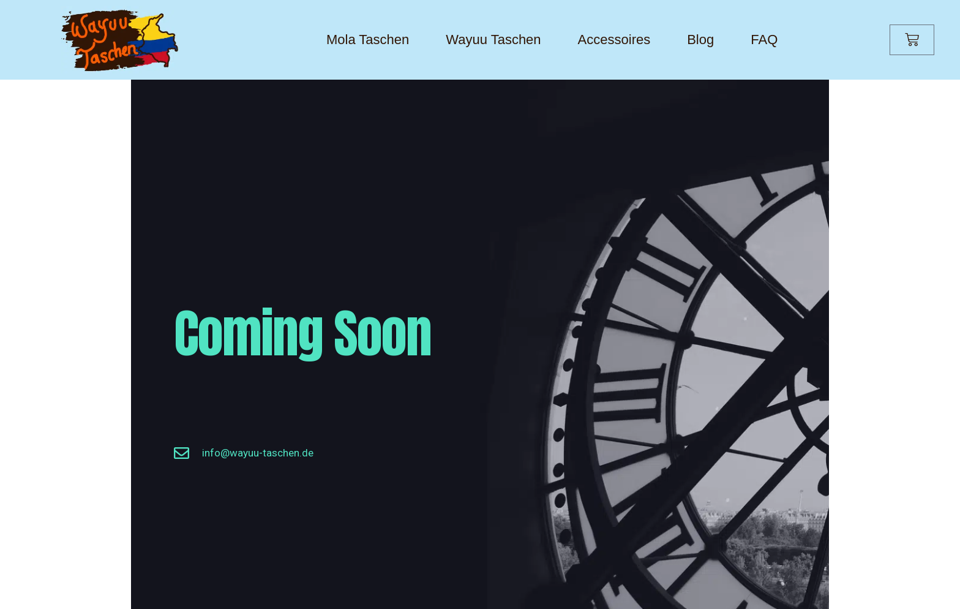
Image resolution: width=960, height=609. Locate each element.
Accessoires (614, 39)
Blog (700, 39)
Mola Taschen (367, 39)
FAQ (764, 39)
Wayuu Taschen (493, 39)
